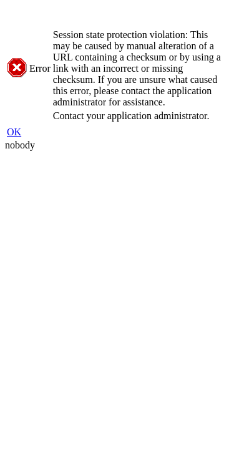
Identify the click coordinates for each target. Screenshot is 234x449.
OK (14, 132)
